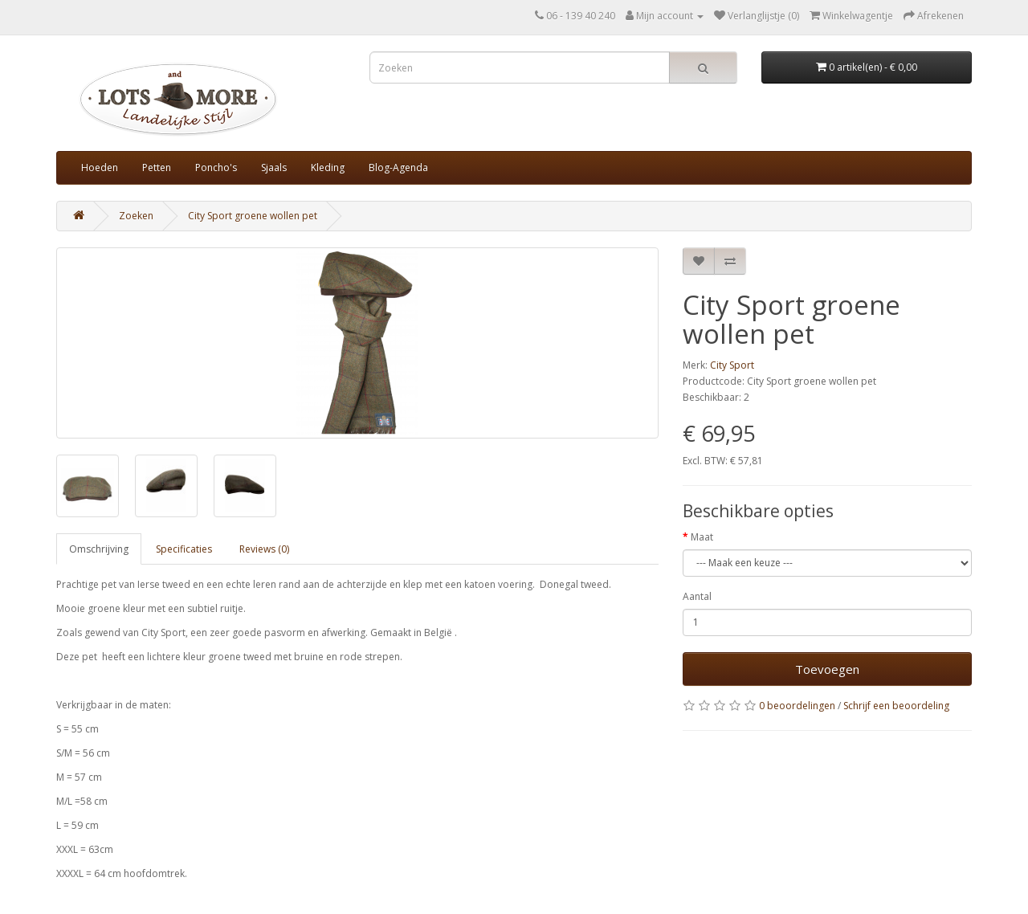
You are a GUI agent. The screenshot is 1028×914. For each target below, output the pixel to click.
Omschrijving (98, 549)
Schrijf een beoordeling (896, 705)
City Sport (732, 365)
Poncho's (216, 167)
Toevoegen (827, 669)
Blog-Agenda (398, 167)
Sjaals (274, 167)
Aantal (697, 596)
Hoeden (99, 167)
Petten (156, 167)
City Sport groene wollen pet (252, 215)
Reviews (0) (264, 549)
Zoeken (136, 215)
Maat (702, 537)
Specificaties (184, 549)
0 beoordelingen (797, 705)
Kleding (328, 167)
